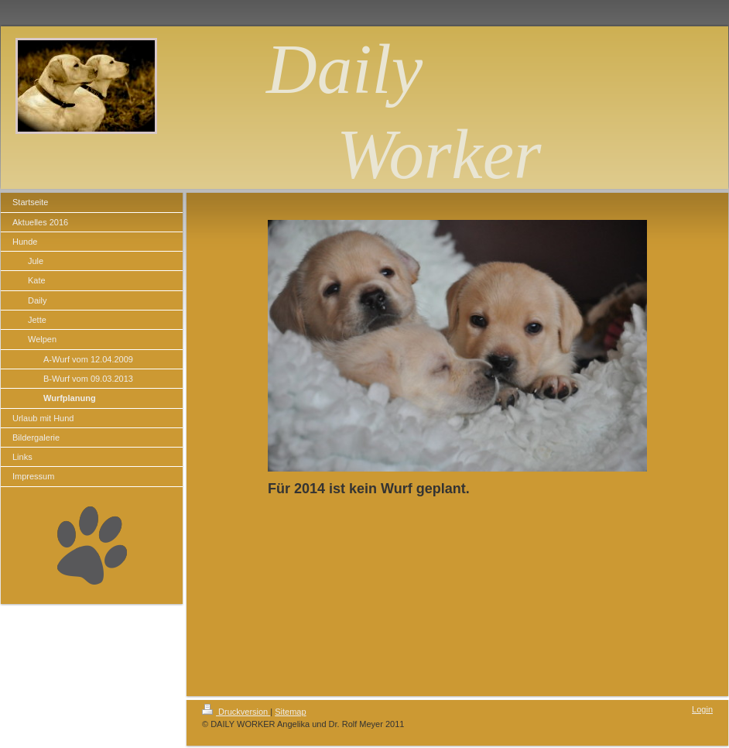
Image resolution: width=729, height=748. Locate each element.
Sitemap (290, 711)
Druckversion (236, 711)
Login (702, 709)
